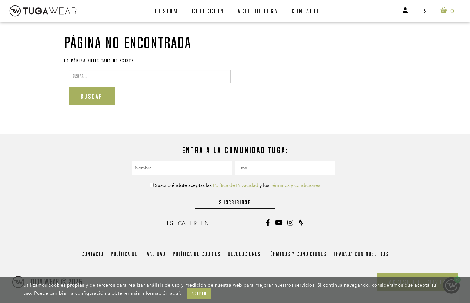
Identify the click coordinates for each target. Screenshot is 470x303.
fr (193, 223)
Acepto (199, 293)
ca (182, 223)
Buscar (92, 96)
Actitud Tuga (258, 11)
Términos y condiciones (295, 185)
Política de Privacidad (235, 185)
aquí (175, 293)
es (424, 11)
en (205, 223)
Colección (208, 11)
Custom (166, 11)
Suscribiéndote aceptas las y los (235, 185)
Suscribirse (235, 202)
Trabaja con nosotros (361, 254)
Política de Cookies (197, 254)
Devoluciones (244, 254)
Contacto (306, 11)
